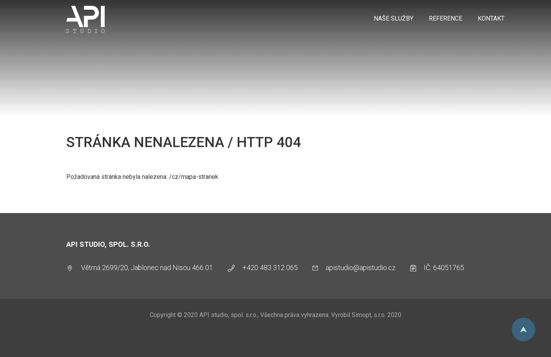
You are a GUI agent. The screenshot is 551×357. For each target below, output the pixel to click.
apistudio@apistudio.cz (361, 267)
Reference (445, 18)
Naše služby (393, 18)
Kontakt (491, 18)
